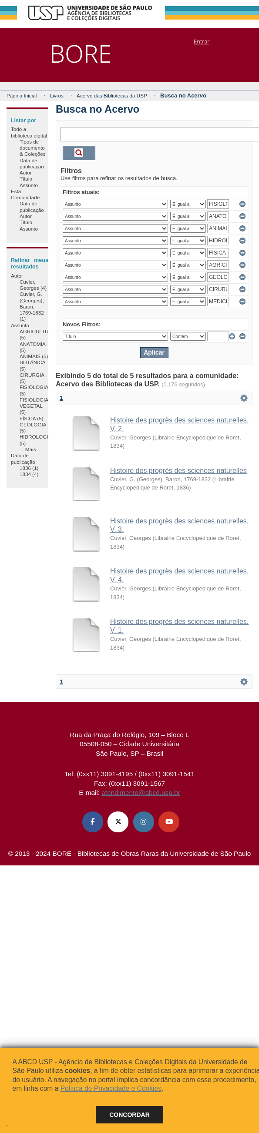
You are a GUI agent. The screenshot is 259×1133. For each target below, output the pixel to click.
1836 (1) (29, 468)
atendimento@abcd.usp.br (140, 792)
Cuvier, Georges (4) (33, 285)
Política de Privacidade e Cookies (111, 1088)
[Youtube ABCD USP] (168, 821)
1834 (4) (29, 474)
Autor (26, 172)
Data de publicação (32, 163)
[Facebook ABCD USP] (92, 821)
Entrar (201, 41)
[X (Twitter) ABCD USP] (118, 821)
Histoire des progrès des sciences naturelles (178, 470)
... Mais (28, 449)
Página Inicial (22, 95)
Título (26, 178)
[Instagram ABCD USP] (143, 821)
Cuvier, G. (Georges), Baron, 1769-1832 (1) (32, 306)
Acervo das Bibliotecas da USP (112, 95)
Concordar (129, 1114)
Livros (57, 95)
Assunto (29, 185)
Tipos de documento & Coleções (33, 148)
